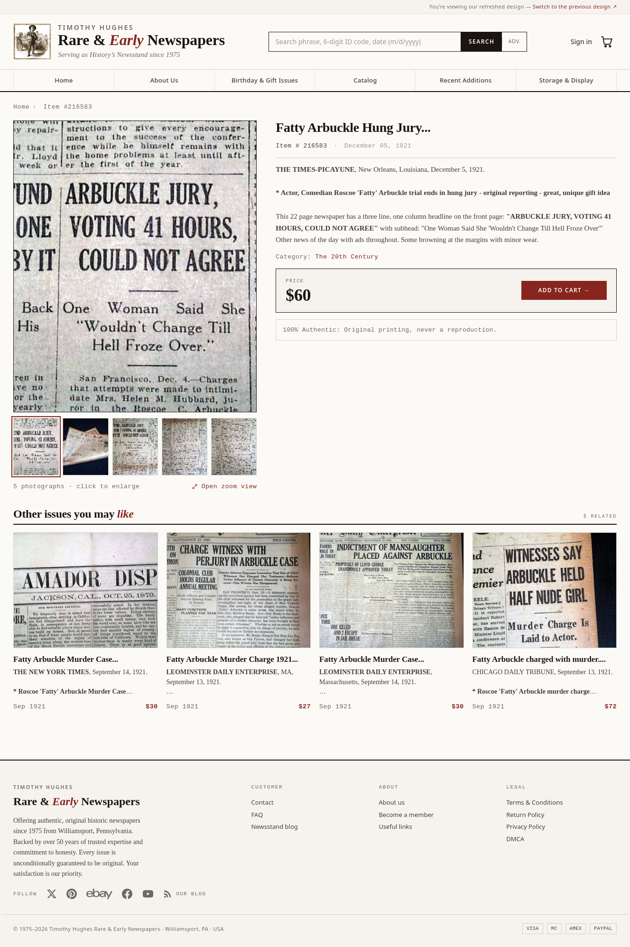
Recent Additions (465, 80)
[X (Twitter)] (51, 893)
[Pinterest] (71, 893)
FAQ (257, 814)
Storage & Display (566, 80)
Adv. (514, 41)
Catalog (365, 80)
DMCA (515, 838)
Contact (262, 802)
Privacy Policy (525, 826)
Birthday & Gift (265, 80)
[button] (135, 267)
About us (392, 802)
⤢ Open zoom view (224, 486)
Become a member (406, 814)
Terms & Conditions (534, 802)
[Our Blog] (185, 893)
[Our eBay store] (99, 893)
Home (64, 80)
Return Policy (525, 814)
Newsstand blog (274, 826)
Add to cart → (564, 290)
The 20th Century (347, 256)
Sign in (581, 41)
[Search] (481, 41)
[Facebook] (127, 893)
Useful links (395, 826)
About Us (164, 80)
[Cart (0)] (607, 41)
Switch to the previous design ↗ (575, 6)
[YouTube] (148, 893)
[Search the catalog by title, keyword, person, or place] (365, 41)
